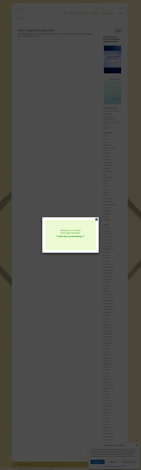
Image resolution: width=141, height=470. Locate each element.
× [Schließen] (96, 219)
